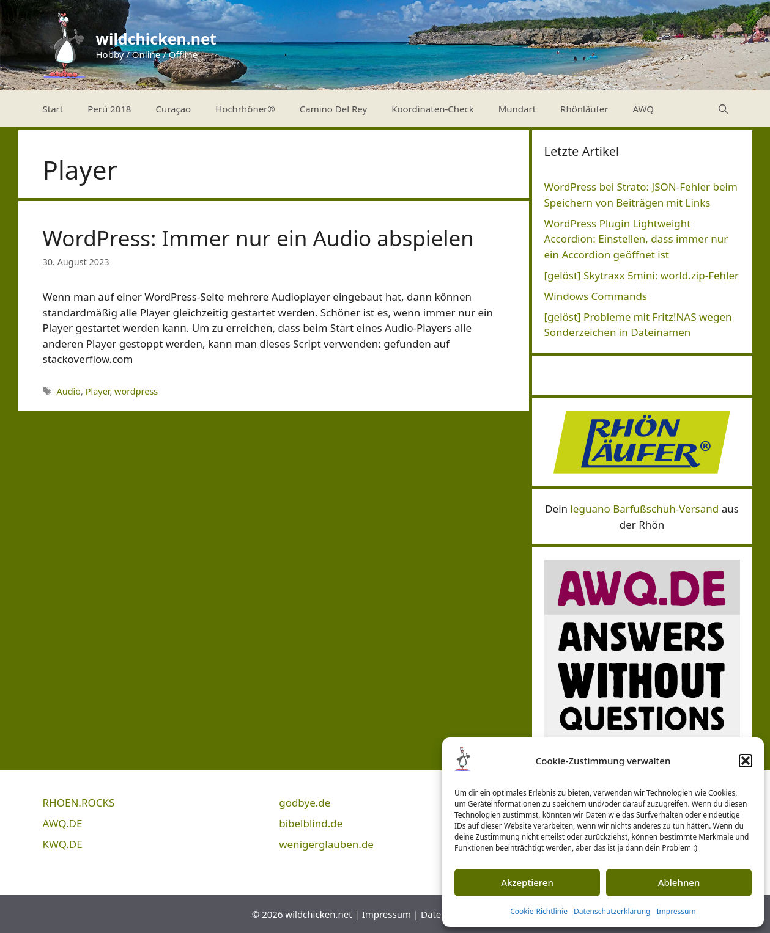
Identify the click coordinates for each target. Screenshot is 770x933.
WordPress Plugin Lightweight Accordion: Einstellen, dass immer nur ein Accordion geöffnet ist (636, 239)
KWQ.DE (63, 844)
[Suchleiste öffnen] (723, 108)
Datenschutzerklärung (612, 911)
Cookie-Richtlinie (539, 911)
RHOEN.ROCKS (79, 803)
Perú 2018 (109, 109)
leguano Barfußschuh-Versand (644, 509)
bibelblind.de (310, 823)
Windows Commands (596, 296)
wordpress (136, 391)
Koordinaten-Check (432, 109)
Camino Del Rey (333, 109)
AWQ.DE (63, 823)
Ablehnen (679, 882)
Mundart (517, 109)
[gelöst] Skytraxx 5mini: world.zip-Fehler (641, 275)
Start (53, 109)
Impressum (675, 911)
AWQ (643, 109)
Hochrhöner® (245, 109)
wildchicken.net (156, 38)
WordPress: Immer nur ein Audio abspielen (258, 238)
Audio (69, 391)
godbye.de (304, 803)
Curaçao (173, 109)
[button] (745, 761)
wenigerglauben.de (326, 844)
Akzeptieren (527, 882)
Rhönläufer (584, 109)
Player (98, 391)
